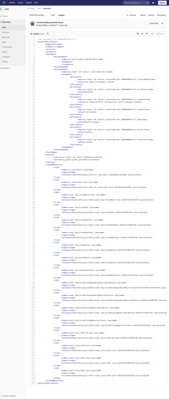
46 (35, 152)
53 (35, 170)
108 (35, 308)
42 (35, 142)
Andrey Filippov (45, 25)
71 (35, 215)
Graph (7, 52)
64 (35, 197)
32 (35, 117)
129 (35, 360)
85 (35, 250)
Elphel (34, 8)
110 (35, 313)
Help (36, 3)
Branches (9, 37)
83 (35, 245)
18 (35, 82)
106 (35, 303)
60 (35, 187)
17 (35, 79)
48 (35, 157)
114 (35, 323)
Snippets (28, 3)
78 (35, 232)
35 (35, 124)
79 (35, 235)
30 (35, 112)
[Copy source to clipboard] (137, 34)
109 (35, 310)
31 (35, 114)
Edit (152, 34)
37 (35, 129)
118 (35, 333)
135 (35, 375)
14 (35, 72)
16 (35, 77)
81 (35, 240)
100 (35, 288)
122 (35, 343)
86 (35, 252)
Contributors (10, 47)
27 (35, 104)
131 (35, 365)
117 (35, 330)
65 (35, 200)
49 (35, 160)
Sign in (162, 3)
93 (35, 270)
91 (35, 265)
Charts (8, 62)
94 (35, 272)
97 (35, 280)
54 (35, 172)
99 (35, 285)
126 (35, 353)
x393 (56, 15)
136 (35, 378)
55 (35, 175)
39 (35, 134)
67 (35, 205)
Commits (9, 32)
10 (35, 62)
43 (35, 144)
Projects (12, 3)
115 (35, 325)
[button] (14, 396)
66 (35, 202)
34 (35, 122)
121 (35, 340)
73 (35, 220)
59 (35, 185)
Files (7, 27)
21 (35, 89)
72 (35, 217)
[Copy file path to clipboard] (51, 34)
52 (35, 167)
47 (35, 155)
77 (35, 230)
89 (35, 260)
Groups (20, 3)
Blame (143, 15)
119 (35, 335)
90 (35, 262)
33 (35, 119)
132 (35, 368)
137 (35, 380)
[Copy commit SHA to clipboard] (162, 23)
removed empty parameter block (52, 22)
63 (35, 195)
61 (35, 190)
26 (35, 102)
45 (35, 149)
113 (35, 320)
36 (35, 127)
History (151, 15)
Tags (7, 42)
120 (35, 338)
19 (35, 84)
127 (35, 355)
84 (35, 247)
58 (35, 182)
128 (35, 358)
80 (35, 237)
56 (35, 177)
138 (35, 383)
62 (35, 192)
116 (35, 328)
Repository (50, 8)
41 (35, 139)
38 (35, 132)
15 (35, 74)
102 (35, 293)
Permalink (161, 15)
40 (35, 137)
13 (35, 69)
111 (35, 315)
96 (35, 278)
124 (35, 348)
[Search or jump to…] (137, 2)
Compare (9, 57)
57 (35, 180)
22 (35, 92)
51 (35, 165)
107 (35, 305)
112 (35, 318)
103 (35, 295)
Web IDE (160, 34)
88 (35, 257)
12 (35, 67)
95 (35, 275)
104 (35, 298)
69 (35, 210)
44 (35, 147)
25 (35, 99)
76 (35, 227)
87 (35, 255)
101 (35, 290)
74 (35, 222)
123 (35, 345)
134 (35, 373)
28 (35, 107)
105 (35, 300)
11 (35, 64)
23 (35, 94)
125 (35, 350)
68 (35, 207)
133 (35, 370)
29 (35, 109)
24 (35, 97)
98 (35, 283)
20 (35, 87)
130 (35, 363)
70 (35, 212)
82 (35, 242)
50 (35, 162)
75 (35, 225)
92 (35, 267)
